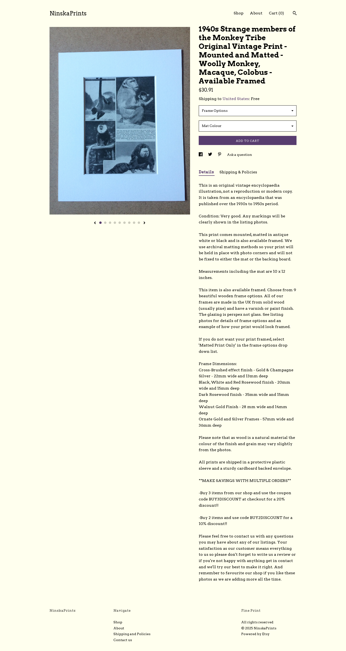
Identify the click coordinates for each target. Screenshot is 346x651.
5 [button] (119, 222)
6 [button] (124, 222)
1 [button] (100, 222)
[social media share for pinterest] (220, 155)
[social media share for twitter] (210, 155)
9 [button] (139, 222)
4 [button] (115, 222)
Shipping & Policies (238, 172)
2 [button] (105, 222)
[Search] (295, 13)
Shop (238, 13)
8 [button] (134, 222)
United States (235, 98)
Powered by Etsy (255, 634)
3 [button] (110, 222)
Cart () (276, 13)
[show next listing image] (144, 223)
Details (207, 172)
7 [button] (129, 222)
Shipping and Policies (131, 634)
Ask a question (239, 155)
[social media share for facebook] (201, 155)
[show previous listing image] (95, 223)
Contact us (122, 640)
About (256, 13)
